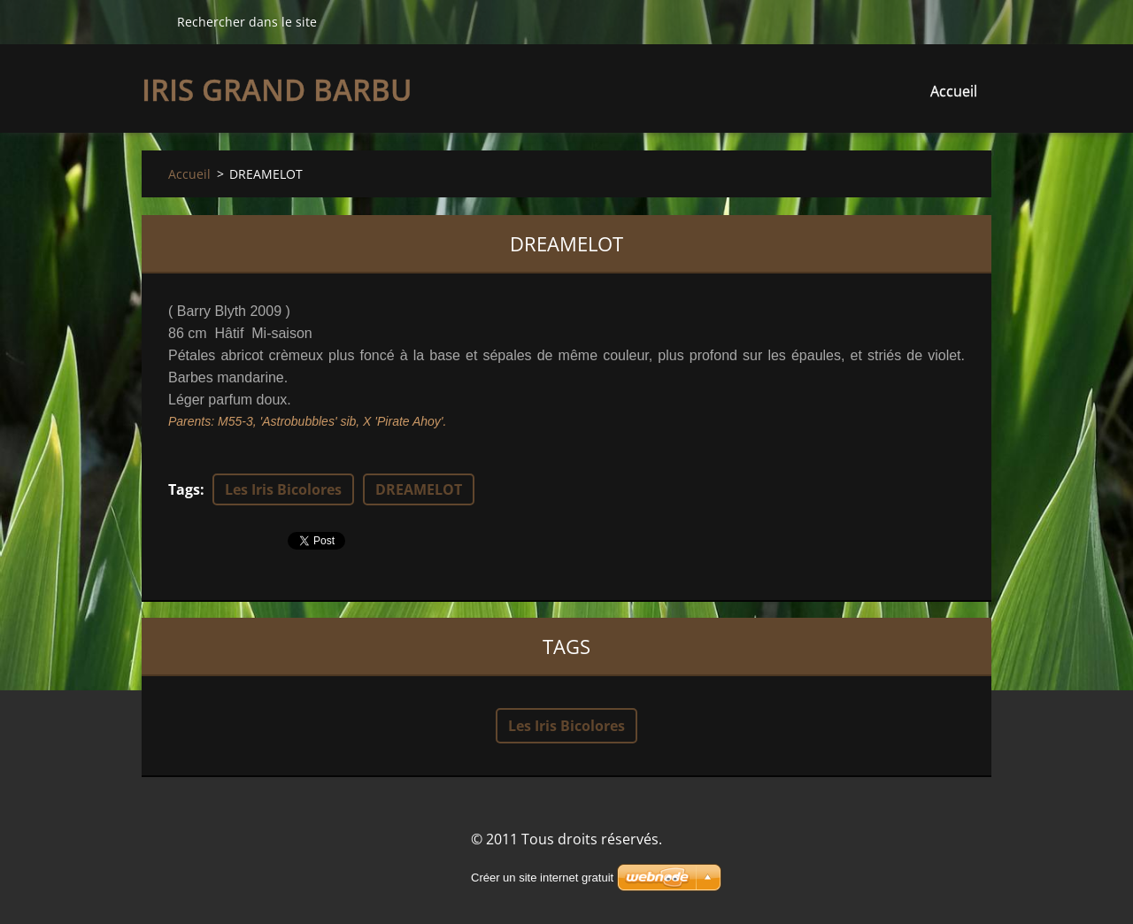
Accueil (953, 91)
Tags (184, 489)
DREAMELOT (418, 489)
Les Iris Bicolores (283, 489)
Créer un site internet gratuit (542, 877)
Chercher (152, 21)
